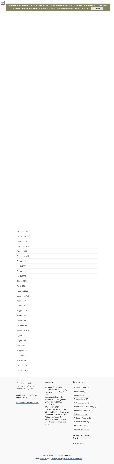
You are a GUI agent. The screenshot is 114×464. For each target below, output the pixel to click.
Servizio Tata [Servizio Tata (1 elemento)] (82, 425)
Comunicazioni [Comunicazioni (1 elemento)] (83, 403)
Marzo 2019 (21, 315)
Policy (25, 397)
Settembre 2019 (23, 296)
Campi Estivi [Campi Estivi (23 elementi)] (82, 399)
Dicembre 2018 (22, 325)
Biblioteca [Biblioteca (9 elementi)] (81, 395)
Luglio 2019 (21, 306)
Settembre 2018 (23, 330)
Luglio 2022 (21, 266)
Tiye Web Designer (80, 443)
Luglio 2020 (21, 276)
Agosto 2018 (21, 335)
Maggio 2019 (22, 310)
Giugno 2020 (22, 281)
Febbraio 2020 (22, 291)
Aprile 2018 (21, 355)
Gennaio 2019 (22, 321)
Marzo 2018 (21, 360)
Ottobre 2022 (22, 251)
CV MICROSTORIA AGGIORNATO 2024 (27, 403)
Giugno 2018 (22, 345)
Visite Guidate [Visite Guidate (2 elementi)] (82, 429)
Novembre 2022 (23, 246)
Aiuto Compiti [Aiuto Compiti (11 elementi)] (83, 388)
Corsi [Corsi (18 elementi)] (79, 406)
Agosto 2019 (21, 301)
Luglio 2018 (21, 340)
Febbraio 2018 (22, 365)
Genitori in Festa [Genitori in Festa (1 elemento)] (83, 410)
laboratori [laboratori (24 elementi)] (81, 414)
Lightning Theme (56, 459)
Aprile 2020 (21, 286)
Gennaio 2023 (22, 236)
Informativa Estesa (29, 395)
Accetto (97, 8)
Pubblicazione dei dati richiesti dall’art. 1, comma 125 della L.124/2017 (27, 386)
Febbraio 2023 (22, 231)
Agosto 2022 (21, 261)
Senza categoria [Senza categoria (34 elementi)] (83, 422)
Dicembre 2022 (22, 241)
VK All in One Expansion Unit (73, 459)
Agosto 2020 (21, 271)
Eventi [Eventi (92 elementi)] (92, 406)
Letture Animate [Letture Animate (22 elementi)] (83, 418)
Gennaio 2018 (22, 370)
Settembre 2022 (23, 256)
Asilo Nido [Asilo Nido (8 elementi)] (81, 391)
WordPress (43, 459)
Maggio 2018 (22, 350)
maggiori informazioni (81, 8)
